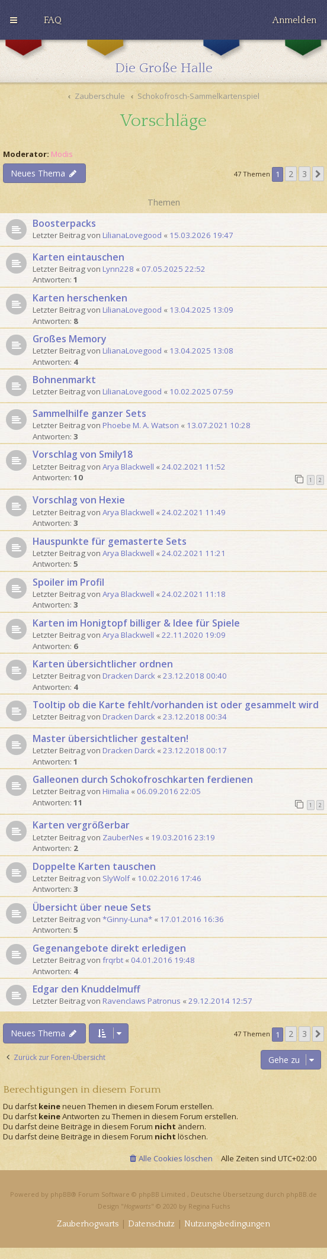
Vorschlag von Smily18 (83, 454)
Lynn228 (118, 269)
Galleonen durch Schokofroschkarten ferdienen (143, 779)
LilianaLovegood (132, 235)
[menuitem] (52, 20)
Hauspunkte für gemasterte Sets (110, 541)
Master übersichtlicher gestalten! (110, 738)
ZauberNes (122, 837)
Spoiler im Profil (68, 582)
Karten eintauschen (78, 257)
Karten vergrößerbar (81, 824)
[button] (318, 174)
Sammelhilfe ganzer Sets (89, 413)
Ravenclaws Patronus (141, 1000)
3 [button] (304, 173)
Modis (62, 154)
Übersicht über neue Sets (92, 907)
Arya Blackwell (128, 466)
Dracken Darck (128, 675)
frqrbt (112, 960)
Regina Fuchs (209, 1206)
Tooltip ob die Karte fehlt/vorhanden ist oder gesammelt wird (176, 704)
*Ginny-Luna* (127, 919)
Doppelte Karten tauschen (94, 866)
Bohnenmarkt (64, 379)
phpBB (60, 1194)
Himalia (115, 791)
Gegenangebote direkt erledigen (109, 948)
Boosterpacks (64, 223)
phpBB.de (301, 1194)
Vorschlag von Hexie (79, 499)
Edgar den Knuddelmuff (86, 988)
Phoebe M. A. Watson (140, 425)
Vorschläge (163, 121)
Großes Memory (69, 338)
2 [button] (290, 173)
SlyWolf (116, 878)
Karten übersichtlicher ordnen (103, 663)
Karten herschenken (80, 297)
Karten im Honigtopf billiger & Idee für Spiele (136, 623)
